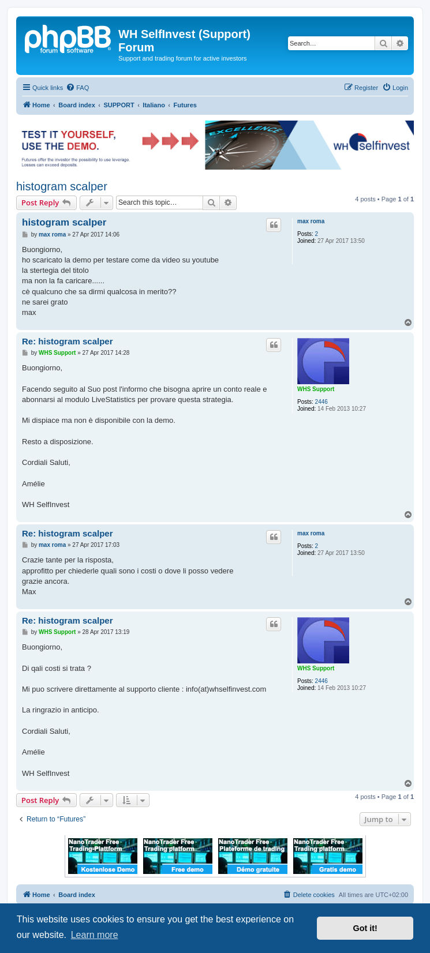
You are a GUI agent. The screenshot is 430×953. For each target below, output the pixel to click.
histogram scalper (61, 186)
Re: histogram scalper (67, 341)
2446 (321, 402)
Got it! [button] (365, 928)
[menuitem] (77, 88)
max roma (310, 221)
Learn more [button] (94, 935)
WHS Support (315, 389)
